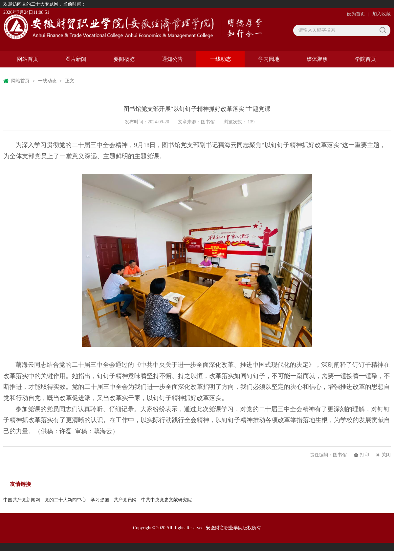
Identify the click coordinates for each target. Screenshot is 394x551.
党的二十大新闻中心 (65, 499)
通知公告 (172, 59)
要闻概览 (124, 59)
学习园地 (268, 59)
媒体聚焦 (317, 59)
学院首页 (365, 59)
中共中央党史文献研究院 (166, 499)
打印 (364, 454)
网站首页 (27, 59)
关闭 (386, 454)
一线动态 (220, 59)
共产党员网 (125, 499)
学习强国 (100, 499)
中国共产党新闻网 (21, 499)
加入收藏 (381, 14)
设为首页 (356, 14)
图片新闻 (75, 59)
